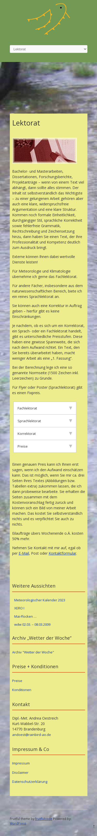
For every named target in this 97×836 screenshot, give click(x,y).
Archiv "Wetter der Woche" (33, 652)
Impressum (21, 763)
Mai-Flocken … (25, 616)
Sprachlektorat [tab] (45, 421)
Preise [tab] (45, 446)
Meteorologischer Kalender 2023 (39, 600)
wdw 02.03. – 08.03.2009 (32, 624)
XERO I (19, 608)
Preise (17, 680)
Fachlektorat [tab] (45, 408)
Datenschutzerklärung (29, 781)
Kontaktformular (62, 553)
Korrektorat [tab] (45, 433)
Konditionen (21, 689)
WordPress (18, 823)
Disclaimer (20, 772)
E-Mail (24, 553)
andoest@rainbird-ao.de (31, 734)
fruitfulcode (43, 819)
